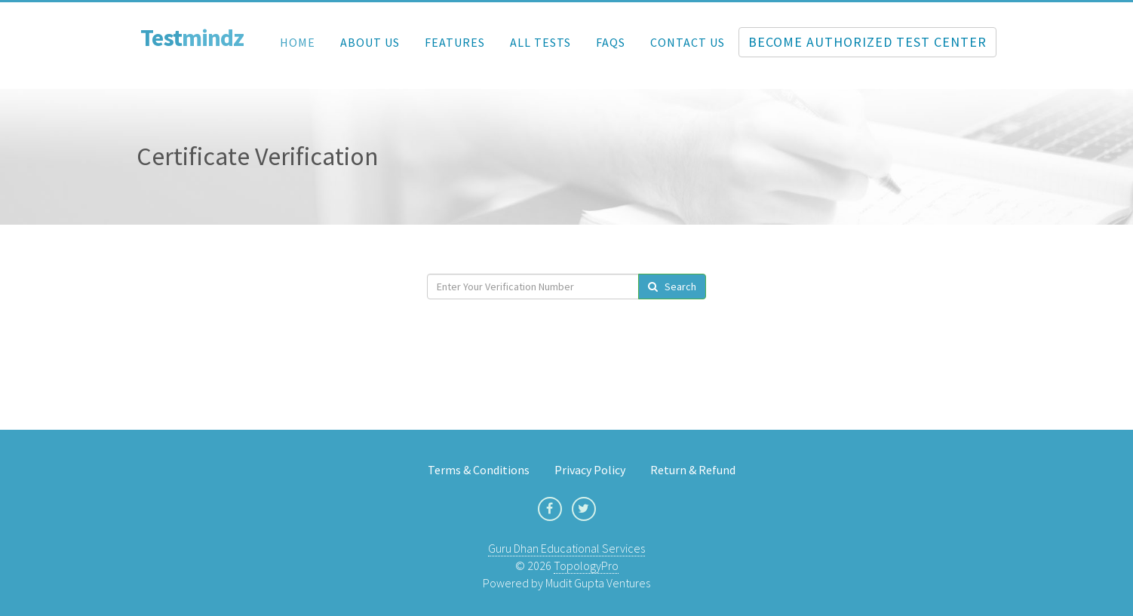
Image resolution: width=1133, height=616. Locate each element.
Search (672, 286)
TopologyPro (586, 565)
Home (297, 42)
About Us (370, 42)
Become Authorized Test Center (867, 42)
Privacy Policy (589, 469)
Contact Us (687, 42)
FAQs (610, 42)
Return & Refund (692, 469)
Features (455, 42)
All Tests (540, 42)
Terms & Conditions (479, 469)
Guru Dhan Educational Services (566, 548)
